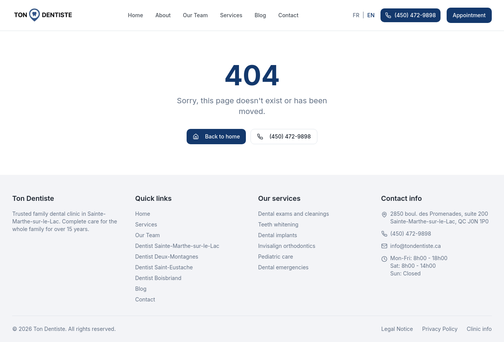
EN (370, 15)
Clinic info (479, 329)
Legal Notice (397, 329)
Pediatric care (275, 256)
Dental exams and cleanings (293, 213)
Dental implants (277, 235)
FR (356, 15)
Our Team (195, 15)
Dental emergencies (283, 267)
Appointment (469, 15)
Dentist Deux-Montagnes (166, 256)
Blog (260, 15)
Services (231, 15)
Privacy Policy (440, 329)
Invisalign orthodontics (286, 246)
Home (135, 15)
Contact (288, 15)
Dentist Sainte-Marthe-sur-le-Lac (177, 246)
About (163, 15)
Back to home (216, 136)
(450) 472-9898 (410, 15)
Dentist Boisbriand (158, 278)
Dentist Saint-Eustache (164, 267)
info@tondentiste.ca (415, 246)
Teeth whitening (278, 224)
